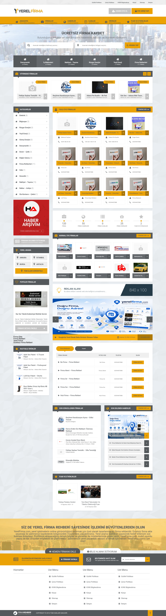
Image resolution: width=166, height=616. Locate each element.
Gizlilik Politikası (97, 2)
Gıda (31, 170)
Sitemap (142, 2)
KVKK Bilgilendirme (123, 2)
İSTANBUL (38, 257)
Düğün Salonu (31, 158)
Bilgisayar (31, 121)
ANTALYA (37, 264)
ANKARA (20, 257)
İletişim (150, 2)
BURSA (20, 264)
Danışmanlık (31, 146)
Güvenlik (31, 176)
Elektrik (31, 115)
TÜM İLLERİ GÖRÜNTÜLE (31, 271)
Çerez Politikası (109, 2)
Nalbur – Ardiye (31, 188)
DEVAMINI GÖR (145, 337)
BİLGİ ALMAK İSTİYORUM (102, 551)
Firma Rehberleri (31, 164)
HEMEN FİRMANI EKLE (62, 551)
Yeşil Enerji (31, 134)
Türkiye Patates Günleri (66, 502)
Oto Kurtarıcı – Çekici (31, 194)
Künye (134, 2)
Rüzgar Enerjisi (31, 128)
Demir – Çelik (31, 152)
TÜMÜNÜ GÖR (143, 109)
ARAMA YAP (132, 45)
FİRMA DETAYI (138, 362)
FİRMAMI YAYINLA (69, 559)
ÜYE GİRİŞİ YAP (142, 11)
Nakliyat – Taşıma (31, 182)
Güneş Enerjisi (31, 140)
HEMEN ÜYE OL (119, 11)
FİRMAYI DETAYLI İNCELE (31, 328)
